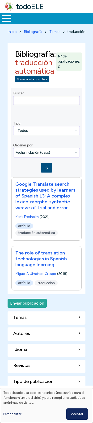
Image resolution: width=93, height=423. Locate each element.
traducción (46, 283)
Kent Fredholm (27, 217)
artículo (24, 226)
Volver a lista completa (32, 79)
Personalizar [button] (12, 414)
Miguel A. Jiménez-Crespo (35, 274)
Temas (54, 31)
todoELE (30, 6)
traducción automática (36, 233)
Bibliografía (33, 31)
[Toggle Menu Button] (6, 18)
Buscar (18, 93)
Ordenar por (23, 145)
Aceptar (77, 414)
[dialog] (46, 405)
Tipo (17, 123)
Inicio (12, 31)
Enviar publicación (27, 303)
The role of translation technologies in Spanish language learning (41, 258)
